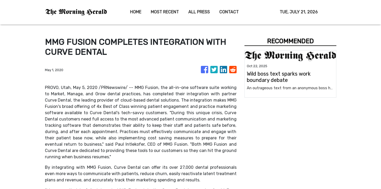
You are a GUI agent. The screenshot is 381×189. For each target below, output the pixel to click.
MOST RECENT (165, 11)
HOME (135, 11)
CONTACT (229, 11)
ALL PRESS (199, 11)
